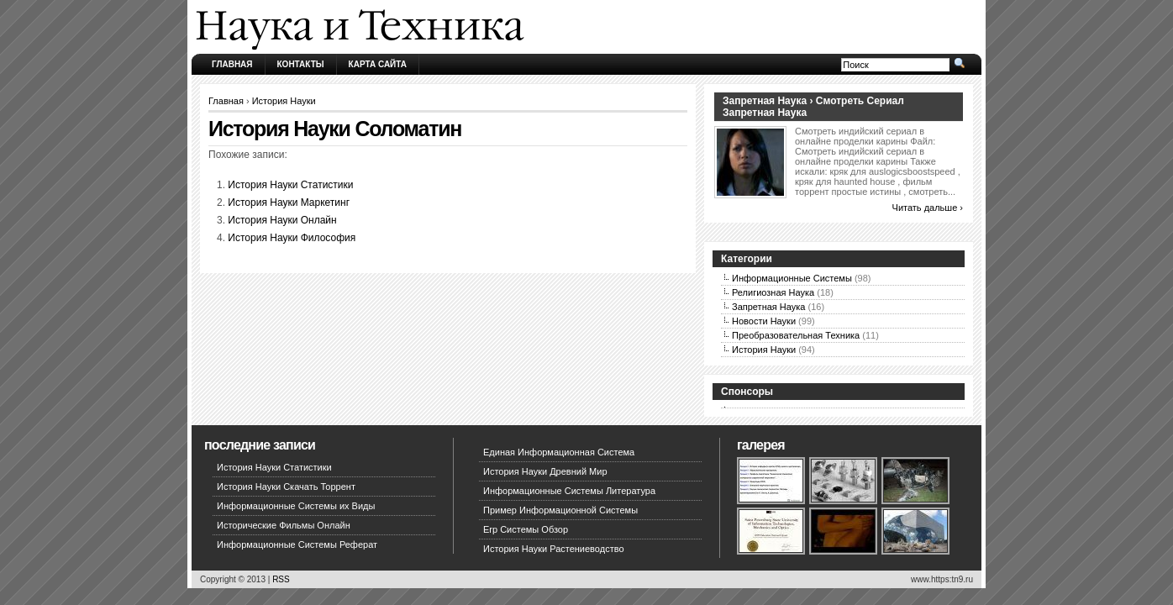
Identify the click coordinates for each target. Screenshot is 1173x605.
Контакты (300, 64)
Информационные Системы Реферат (297, 544)
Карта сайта (378, 64)
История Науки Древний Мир (545, 471)
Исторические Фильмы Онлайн (283, 525)
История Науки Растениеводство (553, 549)
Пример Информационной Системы (560, 510)
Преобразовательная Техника (796, 335)
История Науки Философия (291, 238)
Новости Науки (764, 321)
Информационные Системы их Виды (296, 506)
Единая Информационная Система (558, 452)
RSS (281, 579)
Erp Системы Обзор (525, 529)
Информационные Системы (792, 278)
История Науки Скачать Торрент (286, 486)
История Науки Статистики (290, 185)
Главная (232, 64)
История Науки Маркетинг (289, 202)
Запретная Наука (768, 307)
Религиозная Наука (773, 292)
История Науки (284, 101)
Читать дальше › (927, 208)
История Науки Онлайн (282, 220)
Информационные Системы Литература (569, 491)
